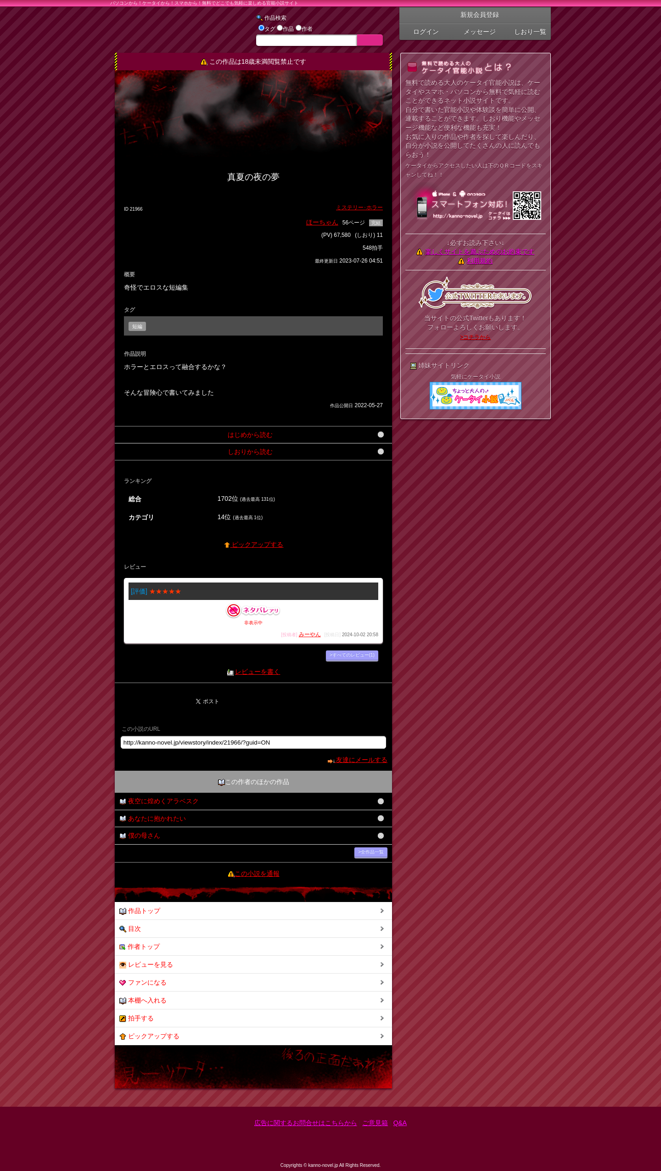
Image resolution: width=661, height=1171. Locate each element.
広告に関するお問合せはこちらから (305, 1122)
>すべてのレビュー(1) (352, 654)
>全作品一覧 (371, 851)
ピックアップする (254, 544)
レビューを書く (257, 671)
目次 (130, 929)
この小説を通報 (257, 873)
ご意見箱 (375, 1122)
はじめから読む (250, 434)
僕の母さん (139, 836)
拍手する (136, 1018)
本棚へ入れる (143, 1000)
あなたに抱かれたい (152, 819)
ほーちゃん (322, 222)
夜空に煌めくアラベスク (159, 801)
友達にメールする (357, 759)
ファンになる (143, 982)
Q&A (400, 1122)
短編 (137, 326)
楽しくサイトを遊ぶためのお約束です (479, 251)
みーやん (310, 634)
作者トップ (139, 947)
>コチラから (475, 337)
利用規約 (480, 260)
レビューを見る (146, 965)
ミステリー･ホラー (359, 207)
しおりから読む (250, 451)
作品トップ (139, 911)
